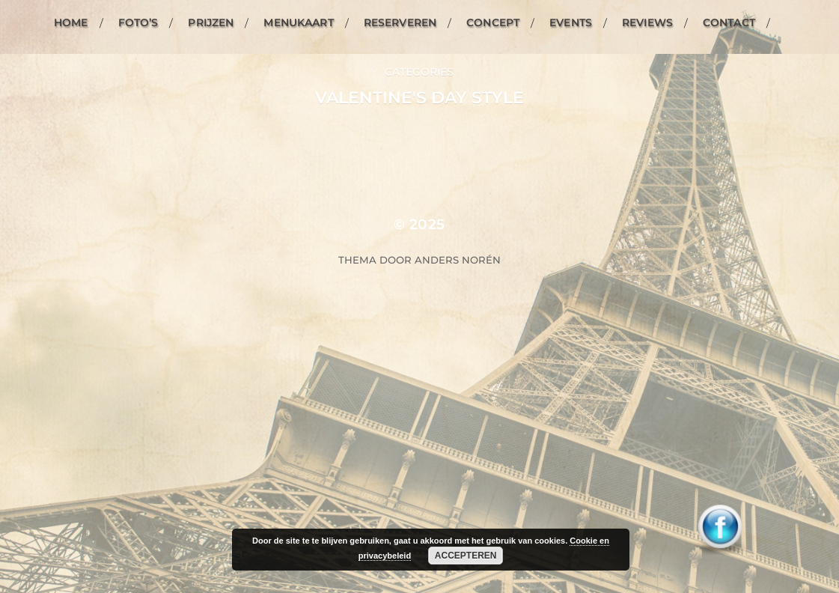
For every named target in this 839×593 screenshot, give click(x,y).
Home (71, 22)
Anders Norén (458, 260)
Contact (729, 22)
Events (570, 22)
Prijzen (211, 22)
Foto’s (138, 22)
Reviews (647, 22)
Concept (492, 22)
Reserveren (400, 22)
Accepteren (466, 555)
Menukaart (298, 22)
